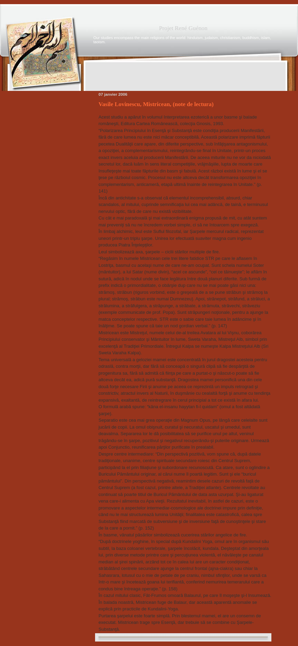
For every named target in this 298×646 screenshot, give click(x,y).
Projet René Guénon (183, 28)
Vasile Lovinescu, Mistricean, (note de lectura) (156, 104)
